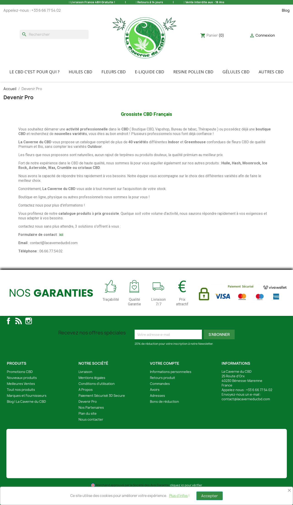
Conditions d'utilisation (97, 383)
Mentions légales (92, 377)
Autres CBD (271, 72)
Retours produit (162, 377)
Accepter (209, 495)
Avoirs (155, 389)
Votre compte (164, 363)
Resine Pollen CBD (193, 72)
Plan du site (88, 413)
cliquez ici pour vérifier (186, 485)
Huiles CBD (80, 72)
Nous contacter (91, 419)
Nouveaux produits (22, 377)
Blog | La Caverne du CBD (26, 401)
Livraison (85, 372)
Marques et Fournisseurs (26, 395)
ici (61, 234)
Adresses (157, 395)
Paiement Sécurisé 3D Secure (102, 395)
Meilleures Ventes (21, 383)
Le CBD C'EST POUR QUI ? (34, 72)
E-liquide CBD (149, 72)
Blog (286, 10)
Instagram (28, 321)
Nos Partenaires (91, 407)
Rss (18, 321)
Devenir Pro (88, 401)
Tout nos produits (21, 389)
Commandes (160, 383)
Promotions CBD (20, 372)
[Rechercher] (54, 34)
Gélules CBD (236, 72)
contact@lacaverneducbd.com (246, 399)
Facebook (8, 321)
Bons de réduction (164, 401)
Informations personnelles (170, 372)
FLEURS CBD (113, 72)
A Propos (86, 389)
